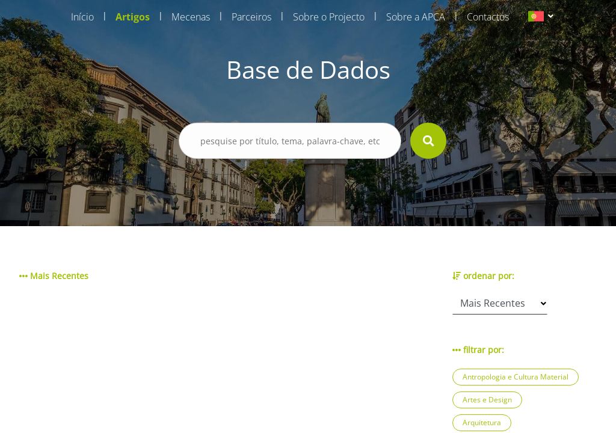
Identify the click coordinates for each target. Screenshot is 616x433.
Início (82, 16)
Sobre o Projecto (329, 16)
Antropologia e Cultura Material (515, 377)
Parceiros (251, 16)
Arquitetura (482, 422)
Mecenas (190, 16)
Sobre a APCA (415, 16)
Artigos (133, 16)
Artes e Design (487, 400)
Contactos (488, 16)
